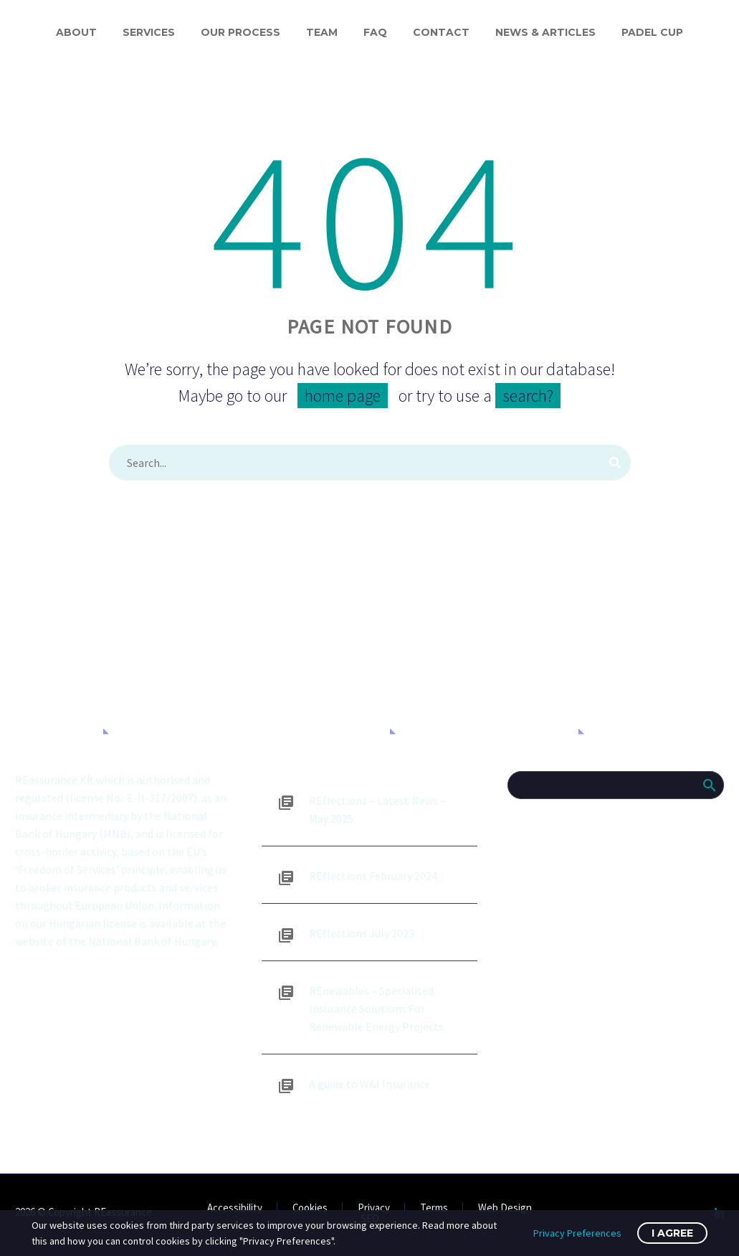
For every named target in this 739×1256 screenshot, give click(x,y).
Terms (434, 1208)
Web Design (505, 1208)
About (76, 32)
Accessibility (234, 1208)
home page (343, 395)
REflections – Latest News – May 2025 (377, 809)
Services (149, 32)
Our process (240, 32)
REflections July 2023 (361, 933)
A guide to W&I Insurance (369, 1084)
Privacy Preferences (577, 1233)
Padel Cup (652, 32)
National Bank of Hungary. (152, 941)
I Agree (672, 1233)
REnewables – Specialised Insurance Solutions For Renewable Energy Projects (376, 1008)
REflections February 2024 (373, 876)
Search (708, 784)
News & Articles (545, 32)
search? (527, 395)
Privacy (374, 1208)
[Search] (370, 463)
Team (322, 32)
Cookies (310, 1208)
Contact (441, 32)
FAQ (375, 32)
